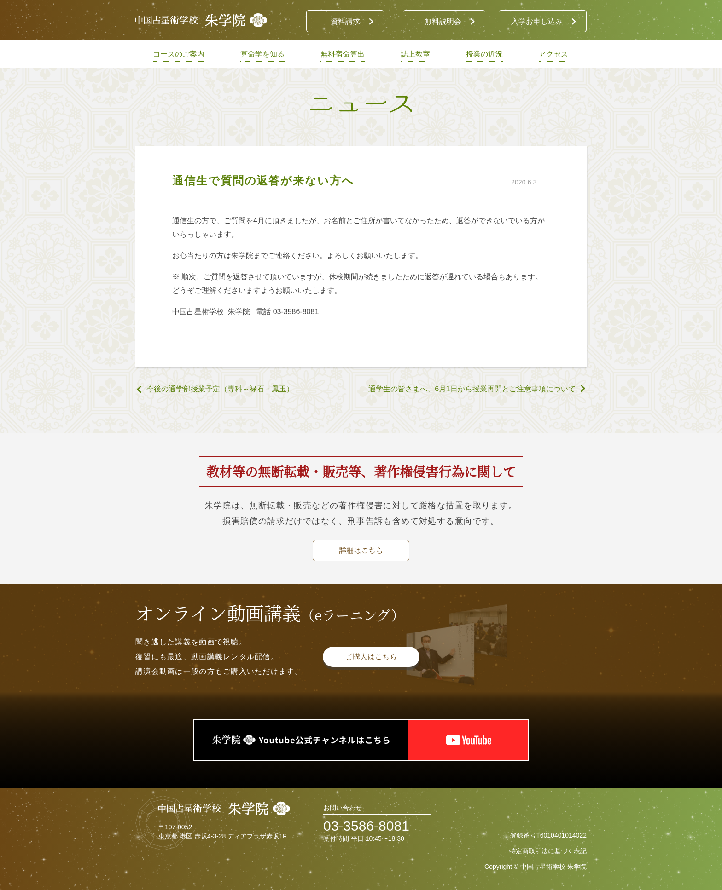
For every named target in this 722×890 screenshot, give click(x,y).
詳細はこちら (361, 550)
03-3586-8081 (366, 825)
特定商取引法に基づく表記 (548, 851)
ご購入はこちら (371, 656)
